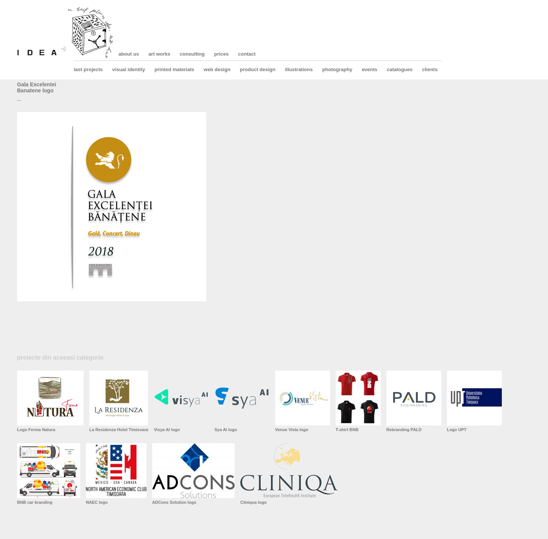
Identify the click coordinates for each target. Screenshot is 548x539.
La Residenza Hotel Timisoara (118, 429)
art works (159, 54)
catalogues (400, 69)
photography (337, 69)
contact (246, 54)
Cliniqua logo (253, 502)
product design (258, 69)
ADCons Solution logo (174, 502)
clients (429, 69)
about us (128, 54)
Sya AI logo (226, 429)
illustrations (299, 69)
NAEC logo (96, 502)
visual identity (128, 69)
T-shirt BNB (347, 429)
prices (221, 54)
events (369, 69)
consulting (192, 54)
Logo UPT (457, 429)
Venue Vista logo (291, 429)
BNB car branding (35, 502)
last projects (88, 69)
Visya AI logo (167, 429)
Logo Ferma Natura (36, 429)
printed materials (174, 69)
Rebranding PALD (404, 429)
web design (217, 69)
